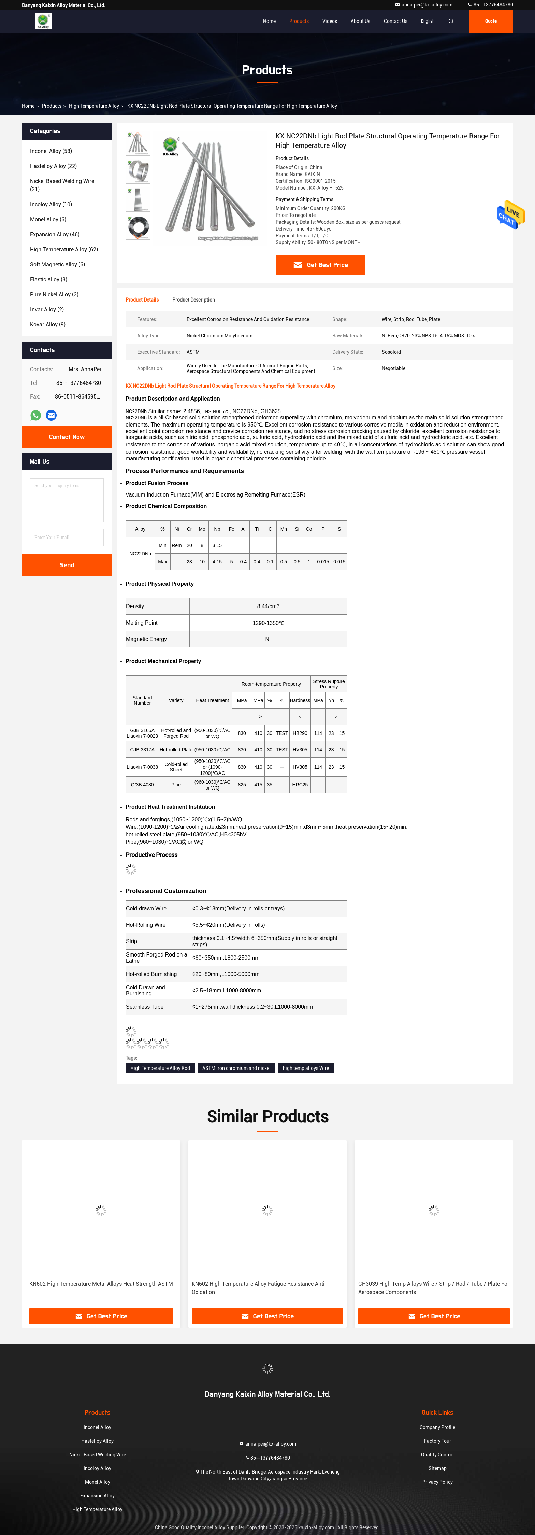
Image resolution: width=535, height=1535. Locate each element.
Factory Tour (437, 1441)
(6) (48, 219)
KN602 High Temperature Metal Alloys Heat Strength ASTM (101, 1284)
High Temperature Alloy (94, 106)
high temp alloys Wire (306, 1068)
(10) (51, 204)
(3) (48, 279)
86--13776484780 (490, 5)
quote (491, 21)
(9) (48, 324)
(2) (47, 309)
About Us (360, 21)
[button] (137, 236)
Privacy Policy (437, 1482)
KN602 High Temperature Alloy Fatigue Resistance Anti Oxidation (258, 1288)
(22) (53, 166)
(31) (62, 185)
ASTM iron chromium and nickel (236, 1068)
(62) (64, 249)
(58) (51, 151)
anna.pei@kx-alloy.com (424, 5)
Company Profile (437, 1427)
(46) (54, 234)
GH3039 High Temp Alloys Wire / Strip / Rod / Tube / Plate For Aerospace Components (433, 1288)
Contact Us (395, 21)
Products (299, 21)
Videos (329, 21)
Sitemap (438, 1468)
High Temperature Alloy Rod (160, 1068)
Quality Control (437, 1454)
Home (269, 21)
